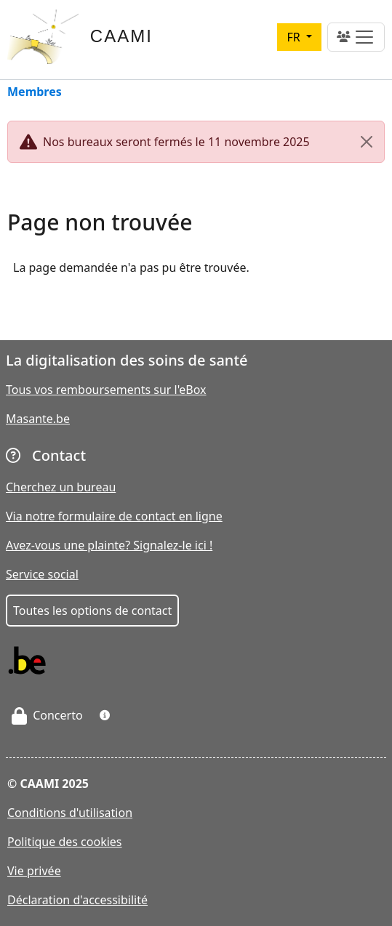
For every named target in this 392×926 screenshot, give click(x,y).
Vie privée (34, 871)
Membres (34, 93)
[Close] (366, 141)
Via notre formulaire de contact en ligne (114, 516)
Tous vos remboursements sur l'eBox (106, 390)
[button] (105, 715)
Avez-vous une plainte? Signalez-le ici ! (109, 545)
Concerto (47, 715)
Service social (42, 574)
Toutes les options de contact (92, 611)
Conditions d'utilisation (69, 813)
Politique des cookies (64, 842)
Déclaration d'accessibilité (77, 900)
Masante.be (38, 419)
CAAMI (121, 36)
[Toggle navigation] (356, 37)
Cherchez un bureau (61, 487)
